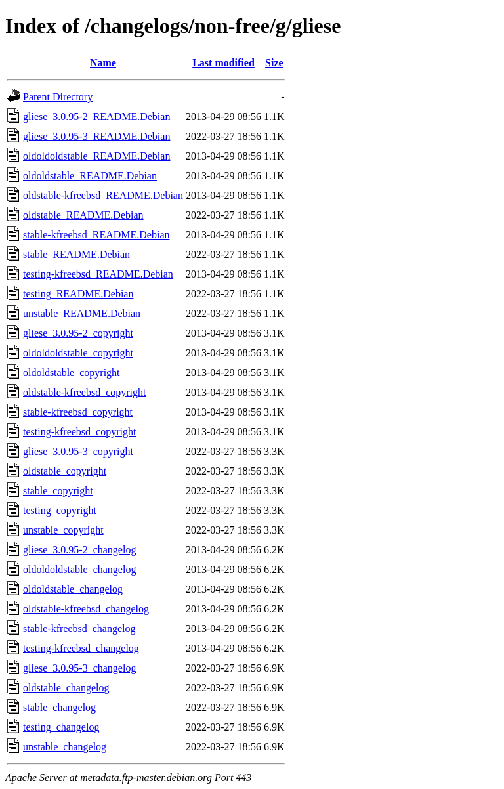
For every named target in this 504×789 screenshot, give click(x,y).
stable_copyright (58, 490)
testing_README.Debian (78, 293)
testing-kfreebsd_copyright (79, 431)
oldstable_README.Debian (83, 215)
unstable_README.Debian (81, 313)
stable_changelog (59, 707)
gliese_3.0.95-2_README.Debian (96, 116)
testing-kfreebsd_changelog (81, 648)
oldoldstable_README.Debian (90, 175)
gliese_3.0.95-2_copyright (78, 333)
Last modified (223, 62)
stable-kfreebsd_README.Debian (96, 234)
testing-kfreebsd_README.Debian (98, 274)
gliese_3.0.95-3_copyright (78, 451)
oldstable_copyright (64, 471)
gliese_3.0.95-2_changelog (79, 549)
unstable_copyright (63, 530)
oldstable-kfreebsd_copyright (84, 392)
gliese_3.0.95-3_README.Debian (96, 136)
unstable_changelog (64, 746)
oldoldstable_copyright (71, 372)
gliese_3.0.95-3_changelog (79, 667)
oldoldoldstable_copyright (78, 352)
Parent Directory (58, 96)
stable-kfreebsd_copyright (78, 411)
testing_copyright (59, 510)
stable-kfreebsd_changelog (79, 628)
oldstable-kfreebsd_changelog (86, 608)
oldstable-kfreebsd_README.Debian (103, 195)
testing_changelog (61, 727)
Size (274, 62)
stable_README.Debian (76, 254)
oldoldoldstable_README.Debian (96, 155)
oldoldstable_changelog (73, 589)
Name (103, 62)
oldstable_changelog (66, 687)
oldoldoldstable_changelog (79, 569)
